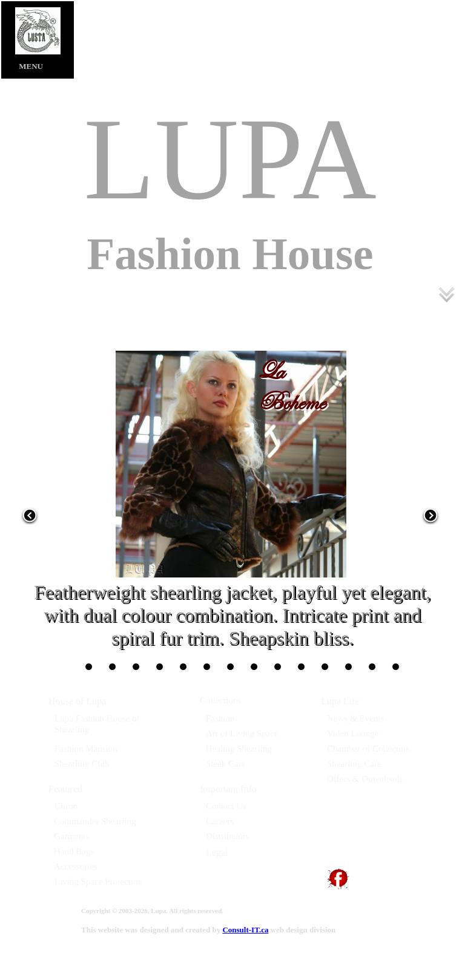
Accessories (75, 866)
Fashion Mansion (85, 748)
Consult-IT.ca (245, 929)
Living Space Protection (98, 881)
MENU (22, 66)
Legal (217, 852)
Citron (66, 806)
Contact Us (226, 806)
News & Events (355, 718)
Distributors (227, 836)
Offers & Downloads (365, 779)
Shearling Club (81, 764)
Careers (220, 821)
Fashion (220, 718)
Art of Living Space (242, 733)
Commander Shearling (95, 821)
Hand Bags (74, 851)
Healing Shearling (239, 748)
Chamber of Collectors (368, 748)
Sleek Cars (225, 764)
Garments (71, 836)
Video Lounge (352, 733)
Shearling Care (354, 764)
